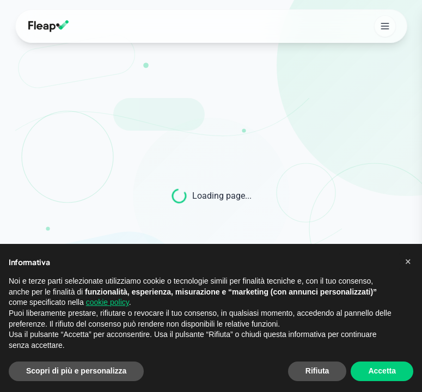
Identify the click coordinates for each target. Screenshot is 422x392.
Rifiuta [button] (317, 370)
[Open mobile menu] (385, 26)
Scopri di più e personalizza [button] (76, 370)
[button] (408, 261)
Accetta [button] (382, 370)
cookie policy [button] (107, 302)
